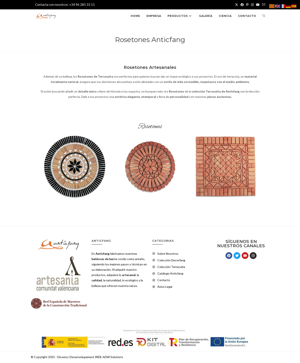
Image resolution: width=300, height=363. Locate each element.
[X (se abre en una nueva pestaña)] (236, 5)
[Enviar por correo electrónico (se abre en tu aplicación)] (263, 5)
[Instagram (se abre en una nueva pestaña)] (252, 5)
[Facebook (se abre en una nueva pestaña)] (242, 5)
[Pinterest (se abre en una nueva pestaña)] (247, 5)
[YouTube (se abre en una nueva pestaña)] (258, 5)
